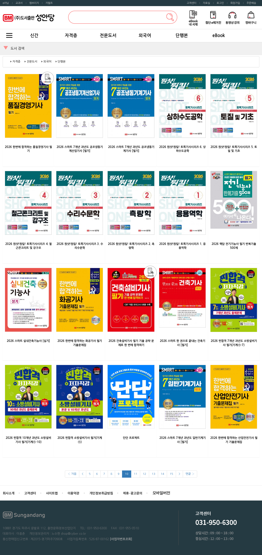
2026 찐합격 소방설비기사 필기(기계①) (79, 439)
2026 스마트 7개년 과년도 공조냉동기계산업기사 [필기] (80, 149)
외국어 (145, 35)
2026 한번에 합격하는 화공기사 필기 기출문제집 (79, 342)
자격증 (71, 35)
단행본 (182, 35)
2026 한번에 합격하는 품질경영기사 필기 (28, 149)
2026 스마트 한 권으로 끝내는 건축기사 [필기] (182, 342)
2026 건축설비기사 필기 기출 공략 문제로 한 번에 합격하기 (131, 342)
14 (162, 473)
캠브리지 (34, 3)
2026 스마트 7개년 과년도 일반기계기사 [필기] (182, 439)
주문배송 (251, 3)
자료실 (206, 3)
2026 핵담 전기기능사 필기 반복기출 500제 (234, 246)
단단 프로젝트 (131, 437)
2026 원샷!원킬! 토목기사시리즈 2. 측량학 (131, 246)
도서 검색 (17, 48)
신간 (34, 35)
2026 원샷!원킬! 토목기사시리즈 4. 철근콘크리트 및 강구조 (28, 246)
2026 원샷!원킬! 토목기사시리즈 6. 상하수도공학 (182, 149)
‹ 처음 (72, 473)
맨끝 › (190, 473)
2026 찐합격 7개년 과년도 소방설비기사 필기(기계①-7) (234, 342)
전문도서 (108, 35)
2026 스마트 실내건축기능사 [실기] (28, 340)
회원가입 (235, 3)
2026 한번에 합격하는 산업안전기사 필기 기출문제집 (233, 439)
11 (135, 473)
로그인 (220, 3)
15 (171, 473)
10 (126, 473)
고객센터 (191, 3)
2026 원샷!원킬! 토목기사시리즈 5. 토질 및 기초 (233, 149)
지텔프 (49, 3)
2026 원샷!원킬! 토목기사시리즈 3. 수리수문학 (80, 246)
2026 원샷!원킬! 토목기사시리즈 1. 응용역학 (182, 246)
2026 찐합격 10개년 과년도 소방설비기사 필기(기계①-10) (28, 439)
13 (153, 473)
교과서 (19, 3)
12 (144, 473)
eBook (218, 35)
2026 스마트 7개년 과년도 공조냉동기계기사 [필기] (131, 149)
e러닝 (6, 3)
